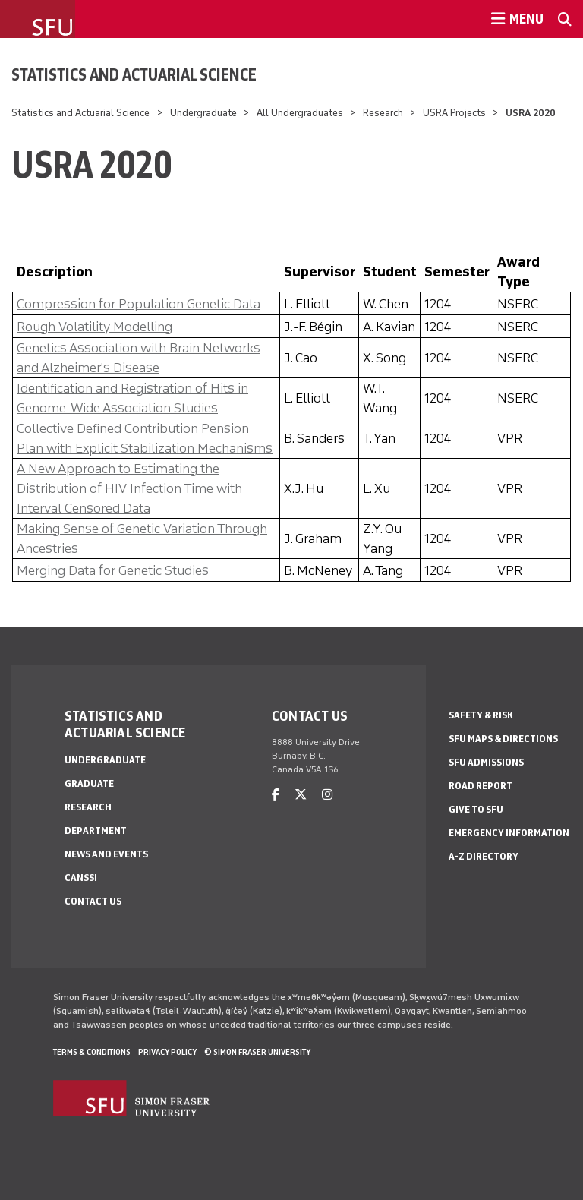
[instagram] (327, 795)
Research (384, 112)
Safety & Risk (481, 715)
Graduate (89, 783)
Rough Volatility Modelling (94, 326)
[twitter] (301, 795)
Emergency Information (509, 832)
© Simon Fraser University (257, 1052)
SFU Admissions (486, 762)
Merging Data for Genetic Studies (113, 570)
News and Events (106, 854)
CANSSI (81, 877)
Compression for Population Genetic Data (138, 303)
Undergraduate (203, 112)
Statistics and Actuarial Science (134, 74)
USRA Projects (454, 112)
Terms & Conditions (92, 1052)
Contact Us (93, 901)
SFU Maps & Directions (503, 738)
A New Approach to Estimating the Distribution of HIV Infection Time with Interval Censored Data (129, 488)
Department (96, 830)
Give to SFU (476, 809)
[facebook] (275, 795)
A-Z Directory (483, 856)
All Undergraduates (300, 112)
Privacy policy (167, 1052)
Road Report (480, 785)
